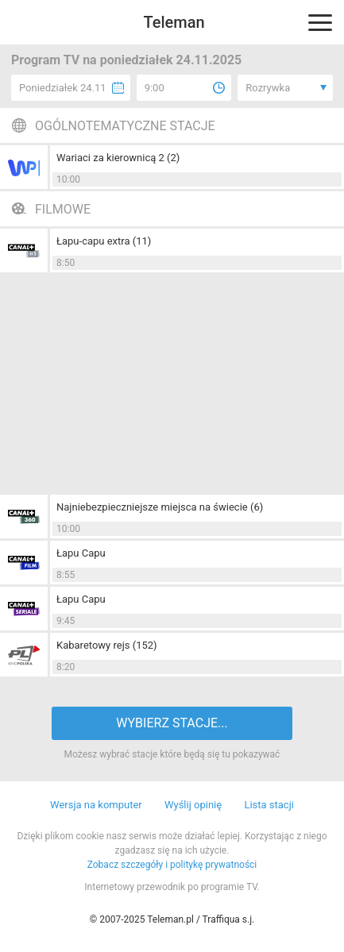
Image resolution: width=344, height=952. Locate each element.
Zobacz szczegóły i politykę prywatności (172, 864)
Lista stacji (269, 805)
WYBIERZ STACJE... (171, 722)
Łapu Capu (81, 553)
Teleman (173, 22)
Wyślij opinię (193, 805)
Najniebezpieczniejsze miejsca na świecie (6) (159, 507)
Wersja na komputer (96, 805)
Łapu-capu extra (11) (103, 241)
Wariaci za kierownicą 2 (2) (118, 158)
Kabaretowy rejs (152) (106, 645)
